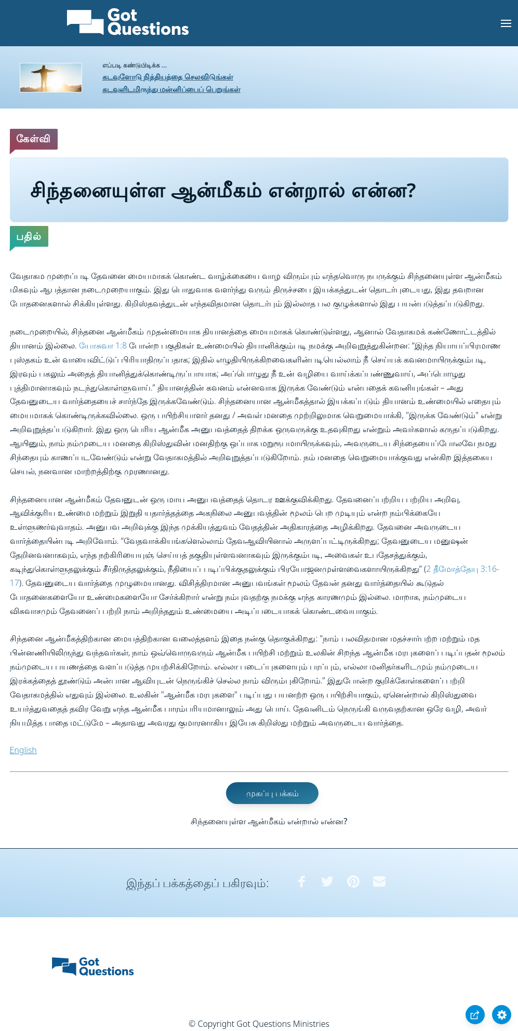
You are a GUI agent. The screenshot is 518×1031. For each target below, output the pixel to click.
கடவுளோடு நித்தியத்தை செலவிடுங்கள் (167, 77)
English (23, 750)
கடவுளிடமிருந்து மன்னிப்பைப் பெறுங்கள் (171, 89)
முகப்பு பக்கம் (272, 793)
